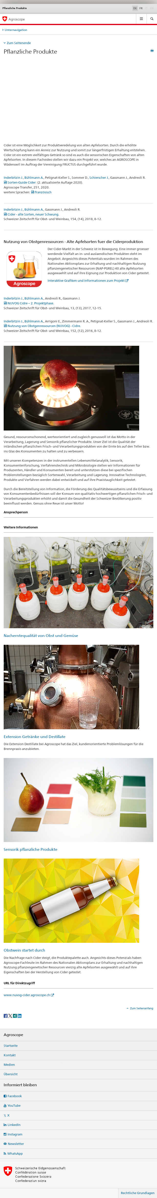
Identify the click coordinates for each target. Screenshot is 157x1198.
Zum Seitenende (19, 43)
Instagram (15, 1134)
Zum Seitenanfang (141, 1008)
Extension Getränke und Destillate (34, 736)
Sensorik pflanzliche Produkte (30, 849)
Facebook (15, 1096)
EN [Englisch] (152, 8)
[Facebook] (6, 1015)
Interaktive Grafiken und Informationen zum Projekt (86, 280)
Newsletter (16, 1144)
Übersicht (11, 1074)
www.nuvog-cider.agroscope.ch (27, 995)
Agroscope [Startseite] (17, 19)
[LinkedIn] (19, 1015)
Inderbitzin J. (13, 177)
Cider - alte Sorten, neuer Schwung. (31, 214)
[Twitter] (10, 1015)
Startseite (11, 1046)
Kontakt (10, 1055)
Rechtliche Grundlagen (138, 1193)
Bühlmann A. (33, 177)
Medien (9, 1065)
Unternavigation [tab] (16, 30)
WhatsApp (15, 1153)
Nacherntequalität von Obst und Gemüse (41, 635)
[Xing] (15, 1015)
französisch (41, 192)
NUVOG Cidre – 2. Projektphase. (29, 303)
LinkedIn (14, 1125)
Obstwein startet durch (24, 950)
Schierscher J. (99, 177)
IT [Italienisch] (146, 8)
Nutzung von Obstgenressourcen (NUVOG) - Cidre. (42, 326)
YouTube (14, 1105)
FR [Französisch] (141, 8)
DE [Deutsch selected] (135, 8)
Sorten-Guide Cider (20, 182)
